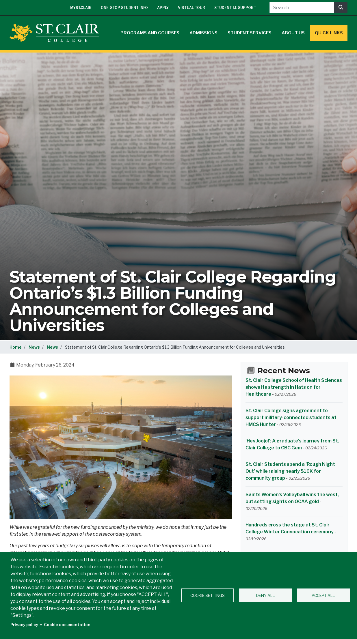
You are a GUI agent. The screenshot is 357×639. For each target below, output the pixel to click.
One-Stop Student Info (124, 7)
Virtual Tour (191, 7)
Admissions (203, 33)
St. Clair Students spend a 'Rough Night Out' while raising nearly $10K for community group (290, 471)
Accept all (323, 595)
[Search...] (301, 7)
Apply (163, 7)
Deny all (265, 595)
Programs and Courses (149, 33)
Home (16, 347)
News (34, 347)
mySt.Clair (81, 7)
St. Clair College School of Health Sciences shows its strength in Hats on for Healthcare (294, 387)
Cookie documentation (67, 624)
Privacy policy (24, 624)
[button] (121, 447)
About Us (293, 33)
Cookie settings (207, 595)
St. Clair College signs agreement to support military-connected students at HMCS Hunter (291, 417)
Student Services (250, 33)
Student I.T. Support (235, 7)
